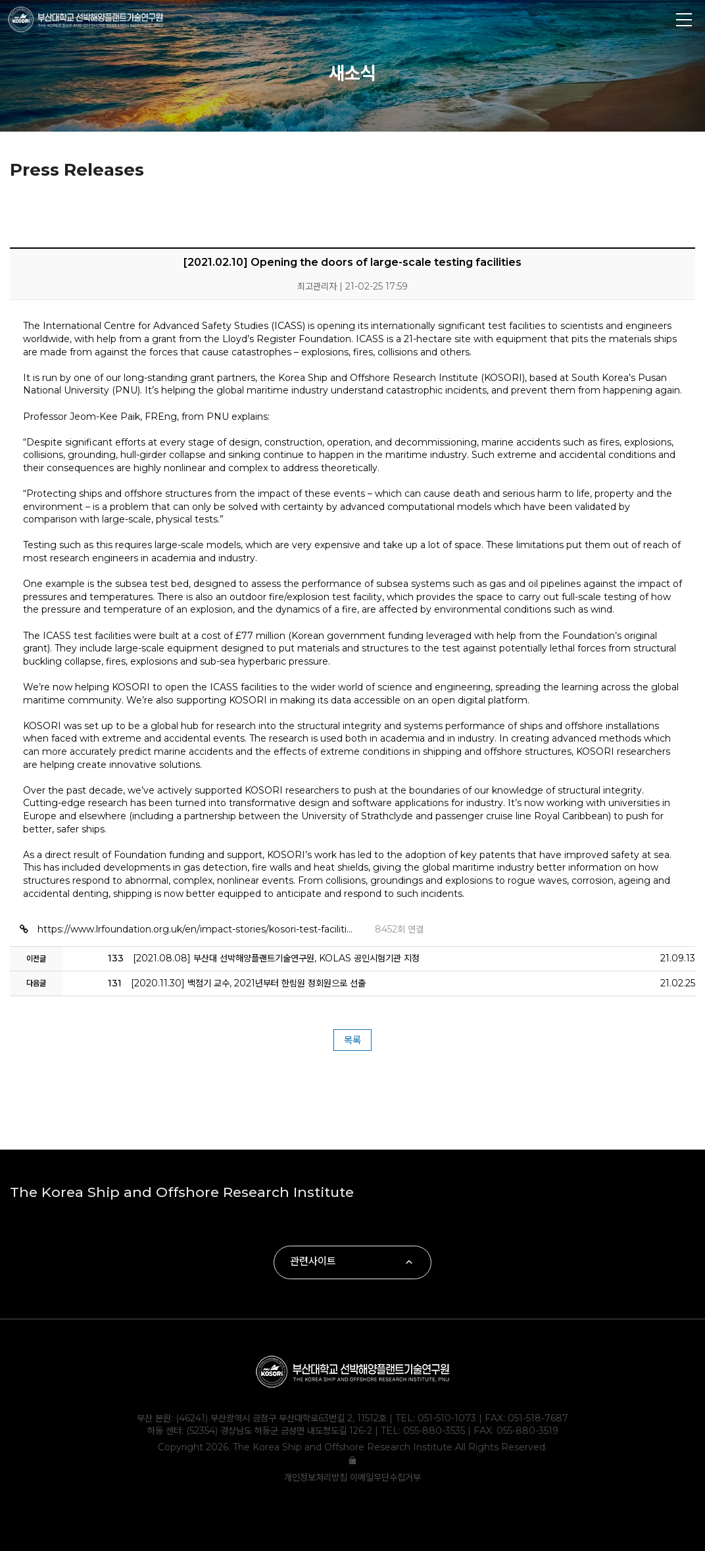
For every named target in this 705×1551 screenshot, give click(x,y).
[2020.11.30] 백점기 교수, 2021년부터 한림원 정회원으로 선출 (237, 983)
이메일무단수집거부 (385, 1477)
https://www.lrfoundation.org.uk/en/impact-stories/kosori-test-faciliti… (196, 929)
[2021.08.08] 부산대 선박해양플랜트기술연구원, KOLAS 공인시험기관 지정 (264, 958)
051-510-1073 (447, 1418)
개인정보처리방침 (317, 1477)
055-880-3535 (434, 1431)
